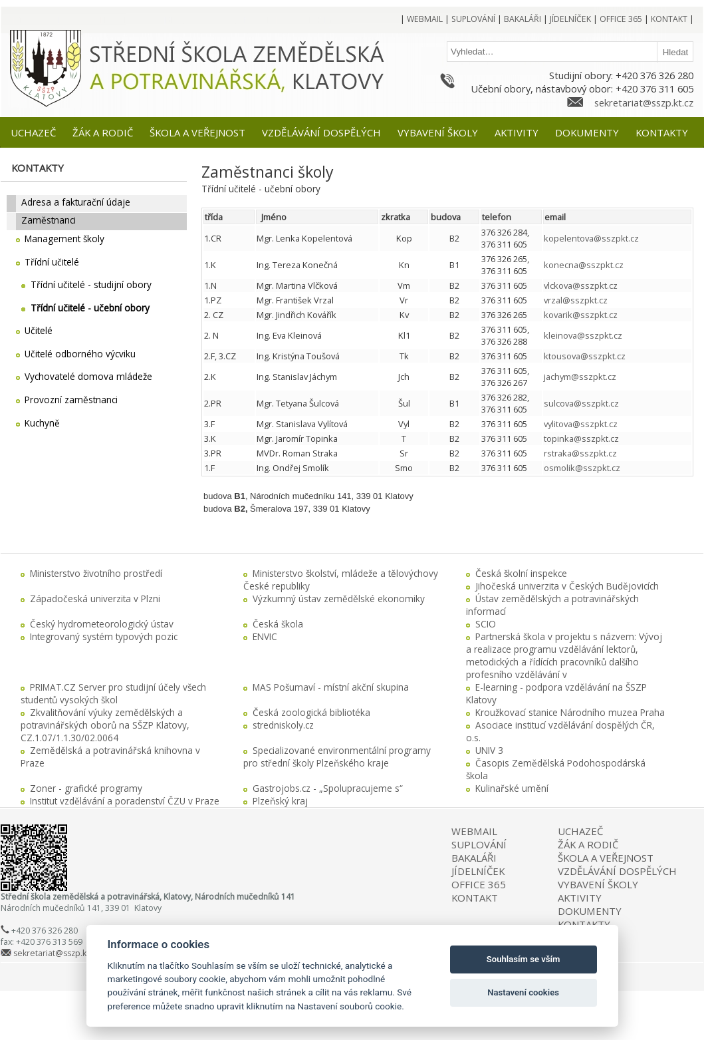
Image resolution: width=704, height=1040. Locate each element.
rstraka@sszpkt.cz (580, 453)
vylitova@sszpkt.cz (581, 424)
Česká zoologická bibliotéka (311, 712)
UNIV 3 (489, 750)
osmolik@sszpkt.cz (582, 468)
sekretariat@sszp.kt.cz (643, 102)
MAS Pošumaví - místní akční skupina (331, 687)
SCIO (485, 623)
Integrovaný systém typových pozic (103, 636)
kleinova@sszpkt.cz (583, 335)
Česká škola (278, 623)
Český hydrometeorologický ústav (102, 623)
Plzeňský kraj (280, 800)
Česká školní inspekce (521, 573)
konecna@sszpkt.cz (584, 265)
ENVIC (265, 636)
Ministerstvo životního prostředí (96, 573)
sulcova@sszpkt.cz (581, 403)
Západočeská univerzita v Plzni (95, 598)
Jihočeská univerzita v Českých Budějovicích (567, 586)
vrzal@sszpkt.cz (576, 300)
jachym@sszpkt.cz (580, 377)
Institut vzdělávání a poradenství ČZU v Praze (124, 800)
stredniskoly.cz (283, 725)
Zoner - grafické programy (86, 788)
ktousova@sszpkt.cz (585, 356)
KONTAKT (474, 897)
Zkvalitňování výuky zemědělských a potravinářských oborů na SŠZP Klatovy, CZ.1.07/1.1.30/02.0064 (105, 725)
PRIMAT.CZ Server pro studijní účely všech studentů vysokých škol (113, 693)
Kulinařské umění (511, 788)
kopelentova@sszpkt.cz (591, 238)
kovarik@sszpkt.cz (581, 315)
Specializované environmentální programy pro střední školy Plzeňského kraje (337, 756)
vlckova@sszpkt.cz (581, 285)
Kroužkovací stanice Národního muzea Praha (570, 712)
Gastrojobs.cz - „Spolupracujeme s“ (328, 788)
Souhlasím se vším (523, 959)
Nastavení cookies (523, 992)
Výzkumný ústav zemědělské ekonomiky (339, 598)
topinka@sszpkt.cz (581, 438)
